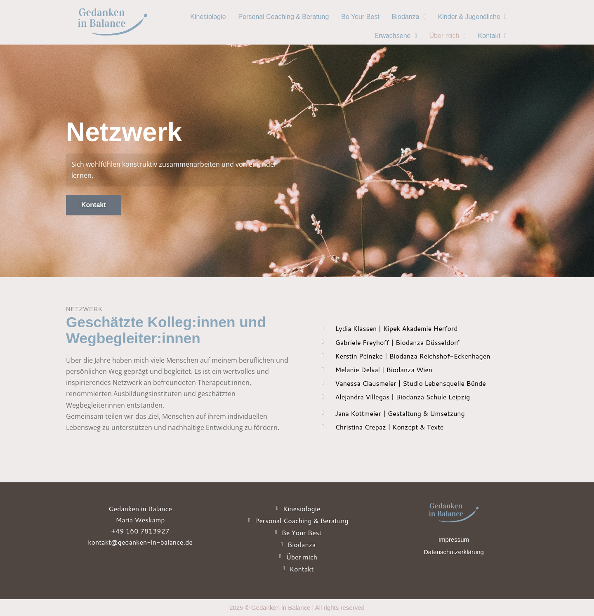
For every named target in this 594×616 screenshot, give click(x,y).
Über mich (447, 35)
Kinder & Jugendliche (472, 16)
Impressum (453, 539)
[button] (409, 16)
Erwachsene (395, 35)
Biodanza (409, 16)
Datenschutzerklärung (454, 551)
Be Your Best (360, 16)
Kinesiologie (208, 16)
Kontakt (492, 35)
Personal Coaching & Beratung (283, 16)
